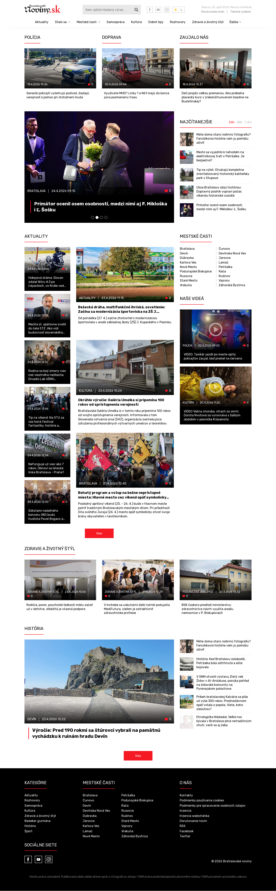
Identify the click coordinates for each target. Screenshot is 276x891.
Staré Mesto (188, 281)
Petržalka (225, 267)
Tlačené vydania (240, 11)
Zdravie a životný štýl (208, 22)
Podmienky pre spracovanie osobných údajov (213, 806)
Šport (28, 831)
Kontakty (186, 796)
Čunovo (224, 249)
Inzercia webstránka (194, 816)
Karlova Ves (188, 262)
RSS (182, 826)
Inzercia (185, 811)
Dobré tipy (155, 22)
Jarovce (225, 258)
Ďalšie (233, 22)
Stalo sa (61, 22)
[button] (92, 217)
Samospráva (116, 22)
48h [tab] (239, 122)
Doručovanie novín (212, 11)
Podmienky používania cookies (202, 801)
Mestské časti (87, 22)
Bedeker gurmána (37, 821)
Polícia (32, 37)
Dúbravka (187, 258)
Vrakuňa (186, 285)
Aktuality (41, 22)
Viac (99, 534)
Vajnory (224, 281)
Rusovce (186, 276)
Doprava (111, 37)
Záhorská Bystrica (232, 285)
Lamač (223, 262)
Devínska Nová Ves (232, 253)
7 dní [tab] (248, 122)
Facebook (186, 831)
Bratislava (187, 249)
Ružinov (224, 276)
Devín (184, 253)
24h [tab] (232, 122)
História (30, 826)
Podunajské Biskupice (196, 271)
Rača (222, 271)
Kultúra (136, 22)
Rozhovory (177, 22)
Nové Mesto (188, 267)
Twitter (185, 836)
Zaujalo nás (194, 37)
